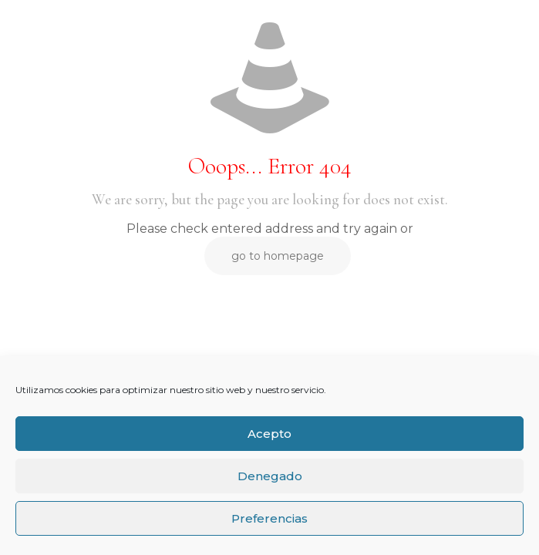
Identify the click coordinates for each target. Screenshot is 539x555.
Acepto (269, 433)
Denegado (269, 476)
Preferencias (269, 518)
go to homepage (277, 256)
